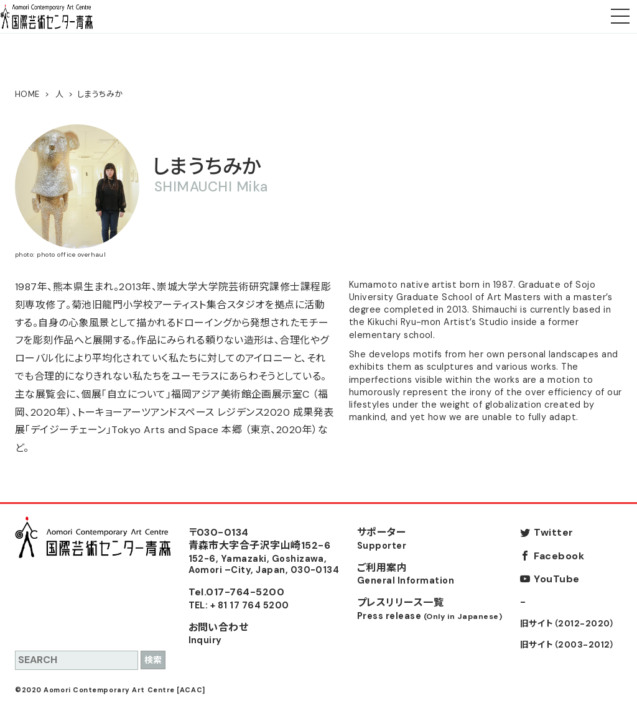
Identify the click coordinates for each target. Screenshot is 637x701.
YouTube (556, 578)
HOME (27, 94)
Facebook (559, 555)
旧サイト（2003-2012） (567, 644)
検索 (153, 660)
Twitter (553, 532)
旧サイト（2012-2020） (567, 623)
